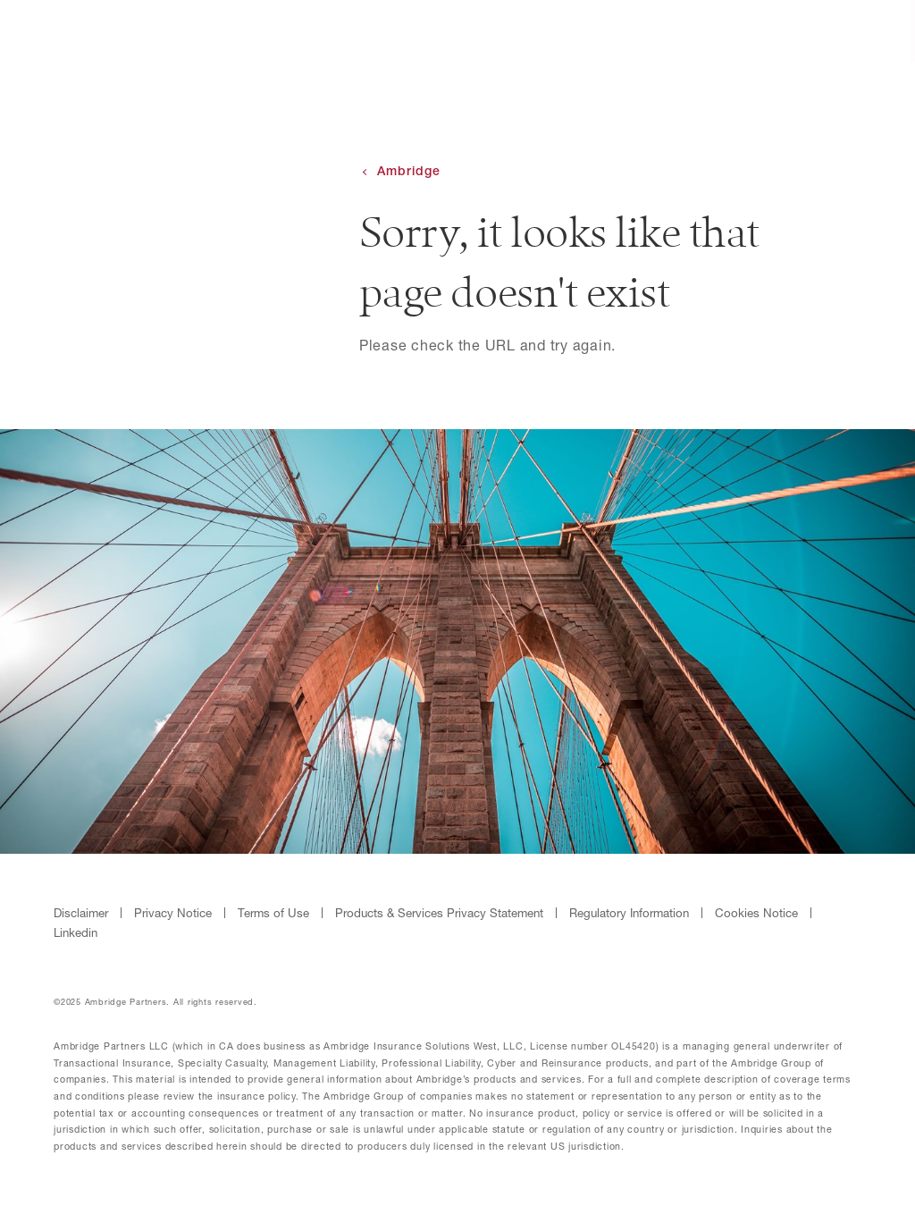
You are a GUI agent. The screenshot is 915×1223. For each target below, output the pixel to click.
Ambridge (409, 171)
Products (664, 31)
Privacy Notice (173, 913)
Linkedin (75, 932)
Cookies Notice (756, 913)
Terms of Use (273, 913)
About (565, 31)
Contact (771, 31)
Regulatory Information (629, 913)
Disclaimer (81, 913)
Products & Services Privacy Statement (439, 913)
